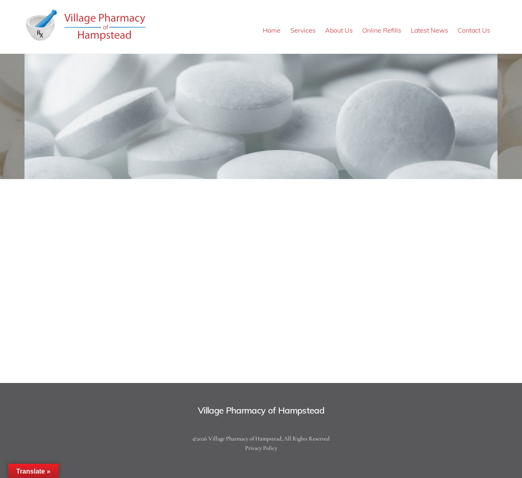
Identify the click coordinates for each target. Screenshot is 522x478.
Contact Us (474, 30)
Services (303, 30)
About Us (339, 30)
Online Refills (381, 30)
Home (272, 30)
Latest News (429, 30)
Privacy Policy (261, 448)
